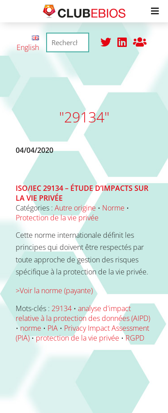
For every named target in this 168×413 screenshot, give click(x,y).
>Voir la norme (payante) (54, 290)
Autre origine (75, 208)
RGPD (134, 338)
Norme (113, 208)
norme (30, 328)
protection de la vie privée (77, 338)
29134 (62, 308)
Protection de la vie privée (57, 218)
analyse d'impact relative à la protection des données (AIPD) (83, 313)
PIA (52, 328)
